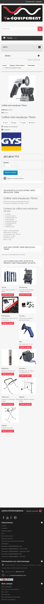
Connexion (39, 1)
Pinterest (32, 122)
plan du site (37, 60)
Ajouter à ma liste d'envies (15, 178)
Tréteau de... (5, 397)
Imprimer (7, 129)
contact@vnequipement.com (18, 575)
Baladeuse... (5, 368)
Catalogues (4, 543)
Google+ (23, 122)
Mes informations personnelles (10, 597)
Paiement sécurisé (7, 538)
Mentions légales (6, 531)
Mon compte (6, 583)
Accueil (3, 525)
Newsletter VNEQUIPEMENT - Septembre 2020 (15, 551)
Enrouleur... (23, 368)
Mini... (21, 342)
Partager (14, 122)
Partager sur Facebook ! (10, 126)
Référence (4, 110)
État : (3, 112)
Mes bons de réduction (8, 599)
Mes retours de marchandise (10, 589)
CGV (2, 533)
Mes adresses (5, 594)
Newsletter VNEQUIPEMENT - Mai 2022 (13, 556)
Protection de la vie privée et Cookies (12, 541)
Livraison (4, 528)
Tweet (5, 122)
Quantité (6, 162)
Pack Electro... (6, 316)
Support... (22, 397)
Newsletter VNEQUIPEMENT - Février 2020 (14, 549)
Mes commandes (6, 587)
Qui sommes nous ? (7, 536)
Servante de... (23, 287)
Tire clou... (22, 316)
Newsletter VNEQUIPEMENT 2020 (11, 546)
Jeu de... (4, 287)
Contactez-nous (30, 1)
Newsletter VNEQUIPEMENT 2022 (11, 554)
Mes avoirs (4, 592)
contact (30, 60)
